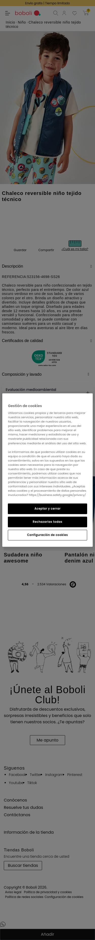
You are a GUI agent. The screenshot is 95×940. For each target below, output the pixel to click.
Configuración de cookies (47, 535)
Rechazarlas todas (47, 522)
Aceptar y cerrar (47, 509)
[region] (47, 470)
